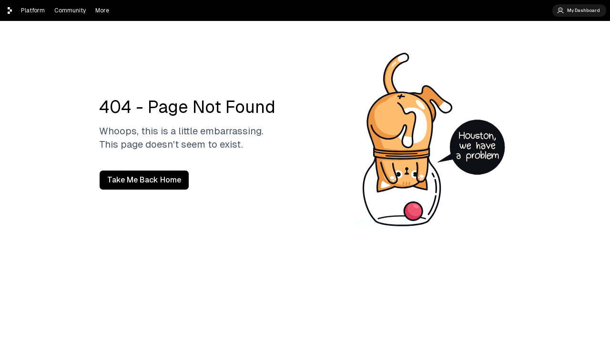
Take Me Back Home (144, 180)
